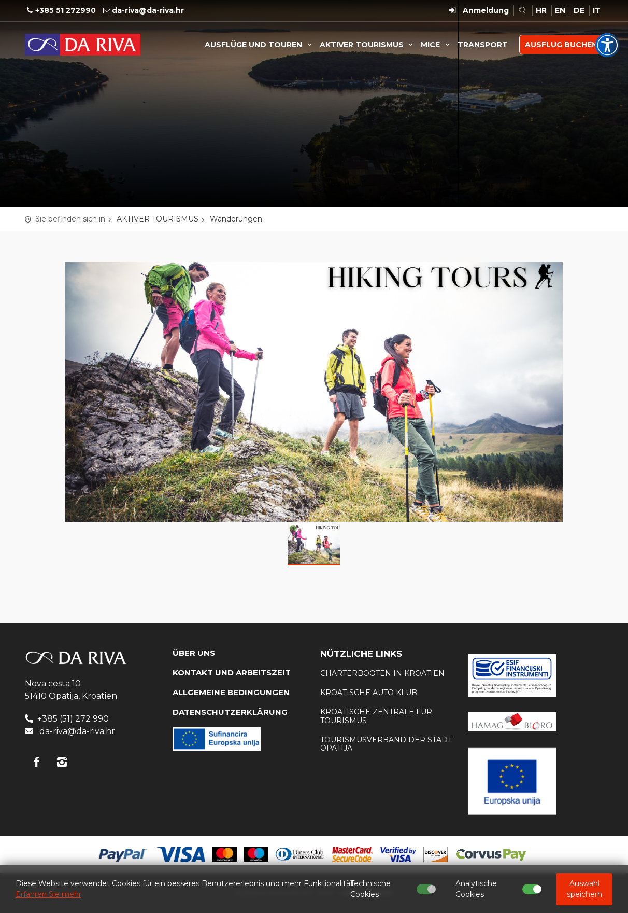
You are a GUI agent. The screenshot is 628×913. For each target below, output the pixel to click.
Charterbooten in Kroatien (382, 673)
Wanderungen (236, 219)
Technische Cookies (370, 889)
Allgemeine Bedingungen (231, 692)
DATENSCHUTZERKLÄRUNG (230, 712)
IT (597, 10)
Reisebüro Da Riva (82, 44)
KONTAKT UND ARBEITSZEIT (232, 672)
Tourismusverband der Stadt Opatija (386, 744)
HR (541, 10)
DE (579, 10)
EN (560, 10)
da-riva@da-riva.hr (148, 10)
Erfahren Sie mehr (48, 894)
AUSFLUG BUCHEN (561, 44)
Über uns (194, 653)
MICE (436, 44)
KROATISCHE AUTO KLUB (368, 692)
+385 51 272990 (65, 10)
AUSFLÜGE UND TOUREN (260, 44)
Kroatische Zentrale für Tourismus (376, 716)
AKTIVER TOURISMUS (368, 44)
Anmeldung (486, 10)
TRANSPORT (483, 44)
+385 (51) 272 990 (73, 719)
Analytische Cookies (476, 889)
